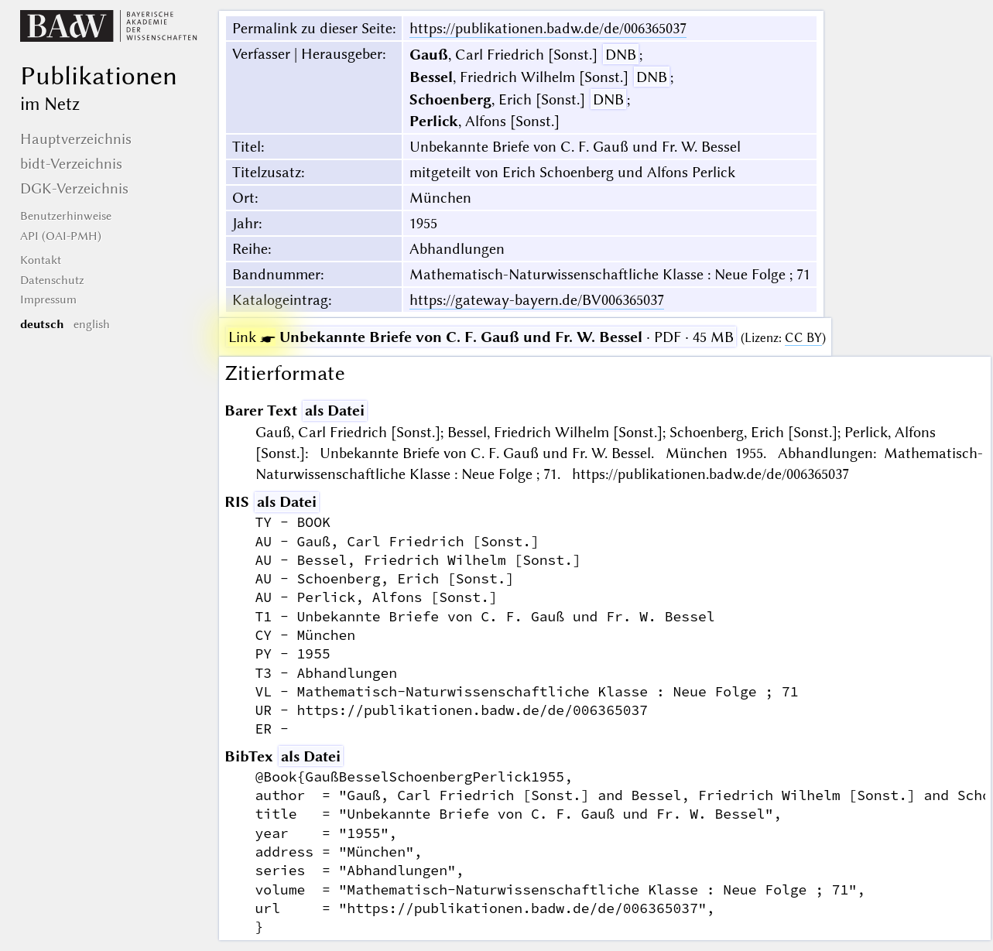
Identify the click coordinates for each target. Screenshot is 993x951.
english (92, 324)
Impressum (48, 299)
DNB (620, 54)
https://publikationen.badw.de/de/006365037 (548, 28)
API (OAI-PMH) (60, 236)
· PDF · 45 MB (481, 337)
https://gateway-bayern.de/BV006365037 (536, 300)
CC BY (803, 337)
